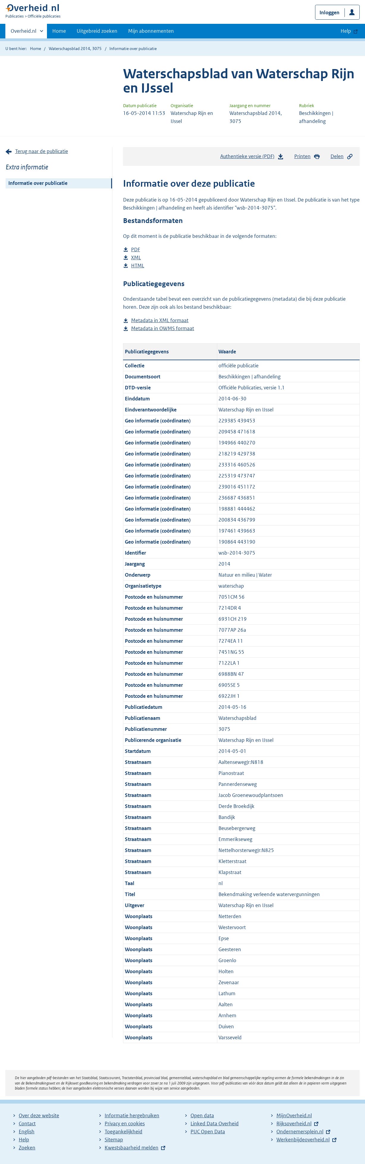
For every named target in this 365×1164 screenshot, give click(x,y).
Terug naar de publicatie (41, 151)
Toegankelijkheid (123, 1131)
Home (59, 31)
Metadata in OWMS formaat (162, 328)
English (26, 1131)
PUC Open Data (208, 1131)
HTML (137, 266)
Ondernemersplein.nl (299, 1131)
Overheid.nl (23, 32)
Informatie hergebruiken (132, 1115)
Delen (342, 156)
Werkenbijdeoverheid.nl (303, 1139)
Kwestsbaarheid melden (131, 1147)
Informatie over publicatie (37, 183)
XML (136, 258)
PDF (135, 250)
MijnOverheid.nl (294, 1115)
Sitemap (114, 1139)
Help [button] (346, 31)
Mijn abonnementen (151, 31)
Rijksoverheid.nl (293, 1123)
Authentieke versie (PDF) (252, 157)
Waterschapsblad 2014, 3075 (75, 48)
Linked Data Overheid (215, 1123)
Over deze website (39, 1115)
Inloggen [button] (329, 12)
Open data (202, 1115)
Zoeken (27, 1147)
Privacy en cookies (125, 1123)
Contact (27, 1123)
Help (24, 1139)
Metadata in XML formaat (159, 320)
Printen (307, 156)
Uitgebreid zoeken (97, 31)
